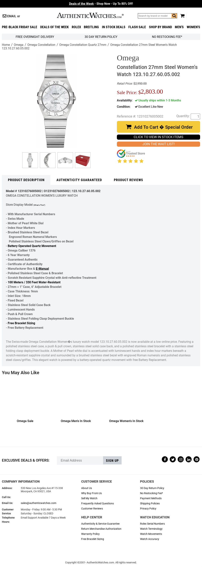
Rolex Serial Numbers (152, 523)
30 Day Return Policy (152, 488)
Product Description (26, 180)
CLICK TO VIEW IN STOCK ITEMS (158, 137)
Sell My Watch (89, 498)
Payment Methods (151, 498)
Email (11, 16)
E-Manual (42, 268)
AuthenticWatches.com (94, 15)
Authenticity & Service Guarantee (100, 523)
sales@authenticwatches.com (38, 503)
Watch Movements (151, 534)
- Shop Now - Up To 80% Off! (101, 3)
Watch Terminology (151, 528)
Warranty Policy (90, 534)
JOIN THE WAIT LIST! (158, 144)
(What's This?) (39, 205)
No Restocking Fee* (167, 37)
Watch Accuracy (149, 539)
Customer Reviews (92, 508)
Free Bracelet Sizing (21, 323)
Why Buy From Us (91, 493)
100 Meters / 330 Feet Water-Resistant (34, 282)
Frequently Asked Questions (97, 503)
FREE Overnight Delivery (35, 37)
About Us (86, 488)
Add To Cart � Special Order (163, 127)
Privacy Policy (148, 508)
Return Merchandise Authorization (101, 528)
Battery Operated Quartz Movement (32, 246)
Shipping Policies (150, 503)
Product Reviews (128, 180)
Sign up (112, 461)
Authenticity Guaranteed (79, 180)
